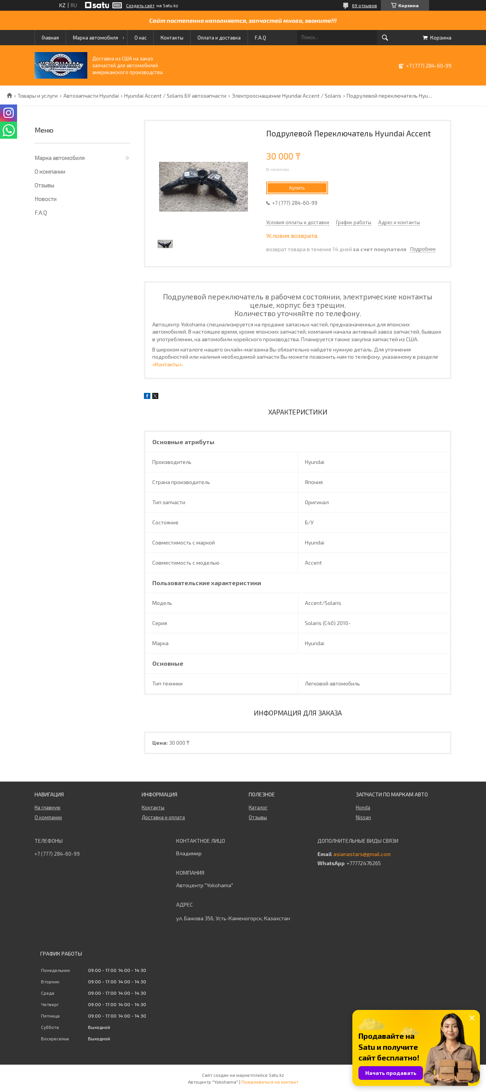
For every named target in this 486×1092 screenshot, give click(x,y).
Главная (50, 38)
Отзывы (44, 185)
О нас (140, 38)
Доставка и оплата (163, 817)
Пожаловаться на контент (269, 1081)
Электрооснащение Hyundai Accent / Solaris (286, 96)
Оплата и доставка (219, 38)
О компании (50, 171)
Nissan (363, 817)
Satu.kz (276, 1075)
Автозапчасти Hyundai (91, 96)
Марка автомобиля (95, 38)
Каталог (258, 807)
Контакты (172, 38)
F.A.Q (260, 38)
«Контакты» (167, 364)
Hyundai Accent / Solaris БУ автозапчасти (175, 96)
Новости (46, 198)
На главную (47, 807)
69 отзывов (364, 5)
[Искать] (385, 37)
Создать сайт (140, 5)
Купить (297, 188)
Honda (363, 807)
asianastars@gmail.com (362, 854)
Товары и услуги (37, 96)
